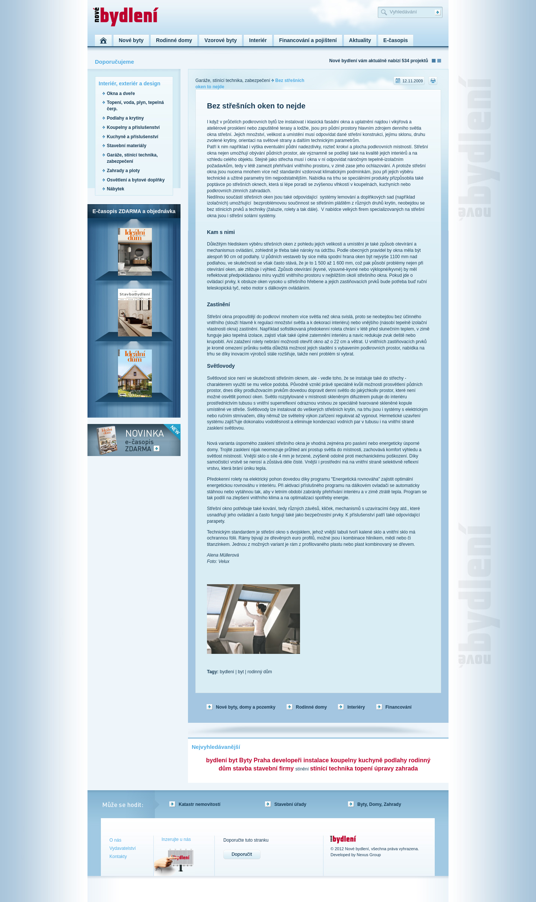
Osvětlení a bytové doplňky (136, 180)
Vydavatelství (122, 848)
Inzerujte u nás (176, 839)
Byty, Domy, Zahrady (379, 804)
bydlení (227, 671)
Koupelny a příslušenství (133, 127)
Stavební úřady (290, 804)
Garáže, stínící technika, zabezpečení (232, 80)
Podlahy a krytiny (125, 118)
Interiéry (356, 707)
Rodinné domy (311, 707)
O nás (115, 840)
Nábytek (115, 189)
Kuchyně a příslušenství (132, 136)
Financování (399, 707)
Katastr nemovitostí (199, 804)
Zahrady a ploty (123, 170)
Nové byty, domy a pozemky (245, 707)
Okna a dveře (121, 93)
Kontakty (118, 856)
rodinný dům (260, 671)
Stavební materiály (126, 145)
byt (241, 671)
